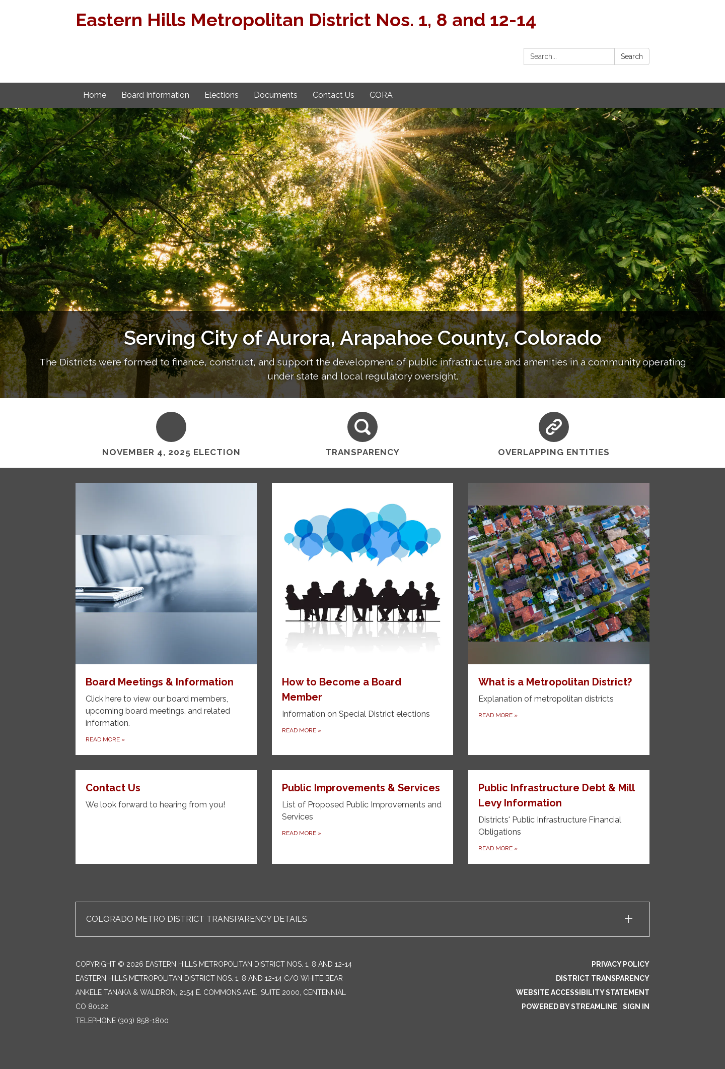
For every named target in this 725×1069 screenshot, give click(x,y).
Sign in (636, 1006)
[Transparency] (362, 433)
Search (632, 56)
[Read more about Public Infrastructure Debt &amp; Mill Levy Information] (558, 817)
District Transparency (602, 978)
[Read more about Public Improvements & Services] (362, 817)
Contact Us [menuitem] (333, 95)
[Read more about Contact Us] (166, 817)
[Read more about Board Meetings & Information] (166, 619)
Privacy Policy (620, 964)
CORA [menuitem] (381, 95)
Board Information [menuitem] (155, 95)
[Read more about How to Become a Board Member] (362, 619)
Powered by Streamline (569, 1006)
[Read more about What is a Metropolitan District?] (558, 619)
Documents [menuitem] (276, 95)
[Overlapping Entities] (553, 433)
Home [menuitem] (94, 95)
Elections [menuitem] (221, 95)
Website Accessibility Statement (582, 992)
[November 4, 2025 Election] (171, 433)
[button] (362, 919)
